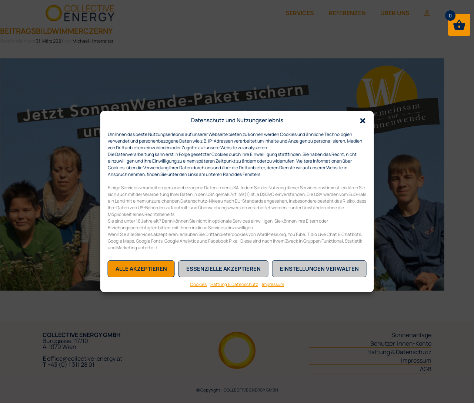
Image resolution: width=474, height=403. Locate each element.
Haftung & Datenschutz (234, 284)
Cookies (198, 284)
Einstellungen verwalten (319, 269)
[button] (363, 120)
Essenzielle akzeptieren (223, 269)
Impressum (273, 284)
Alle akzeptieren (141, 269)
